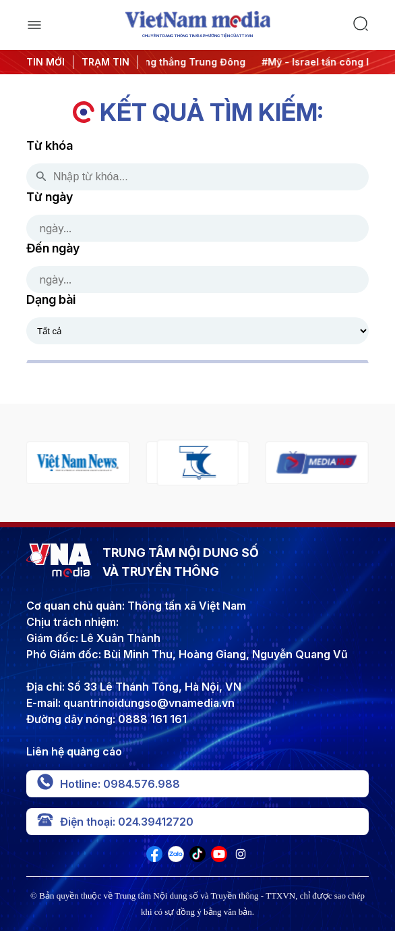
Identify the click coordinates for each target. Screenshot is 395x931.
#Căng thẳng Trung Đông (190, 62)
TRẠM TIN (105, 62)
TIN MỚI (45, 62)
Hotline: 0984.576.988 (108, 784)
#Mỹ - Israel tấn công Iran (328, 62)
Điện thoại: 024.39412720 (115, 822)
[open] (34, 25)
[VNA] (154, 858)
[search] (361, 25)
